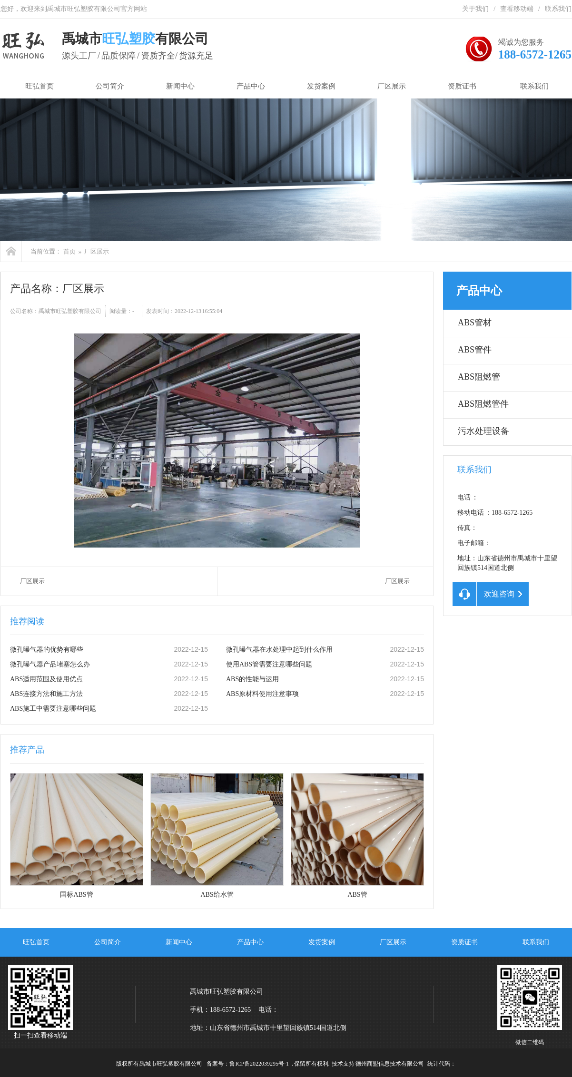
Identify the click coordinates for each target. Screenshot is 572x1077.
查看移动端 (516, 8)
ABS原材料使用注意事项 (262, 693)
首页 (69, 251)
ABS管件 (475, 349)
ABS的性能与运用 (252, 679)
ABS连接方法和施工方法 (46, 693)
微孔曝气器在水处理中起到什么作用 (279, 649)
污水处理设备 (483, 431)
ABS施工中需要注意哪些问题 (53, 708)
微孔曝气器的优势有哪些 (46, 649)
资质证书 (462, 86)
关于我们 (475, 8)
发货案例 (321, 86)
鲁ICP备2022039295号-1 (259, 1063)
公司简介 (110, 86)
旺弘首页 (37, 86)
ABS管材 (475, 322)
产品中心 (251, 86)
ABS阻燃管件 (483, 404)
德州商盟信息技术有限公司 (389, 1063)
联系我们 (558, 8)
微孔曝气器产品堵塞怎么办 (50, 664)
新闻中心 (180, 86)
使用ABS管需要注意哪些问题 (269, 664)
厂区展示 (391, 86)
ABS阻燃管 (479, 377)
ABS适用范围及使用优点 (46, 679)
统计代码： (441, 1063)
